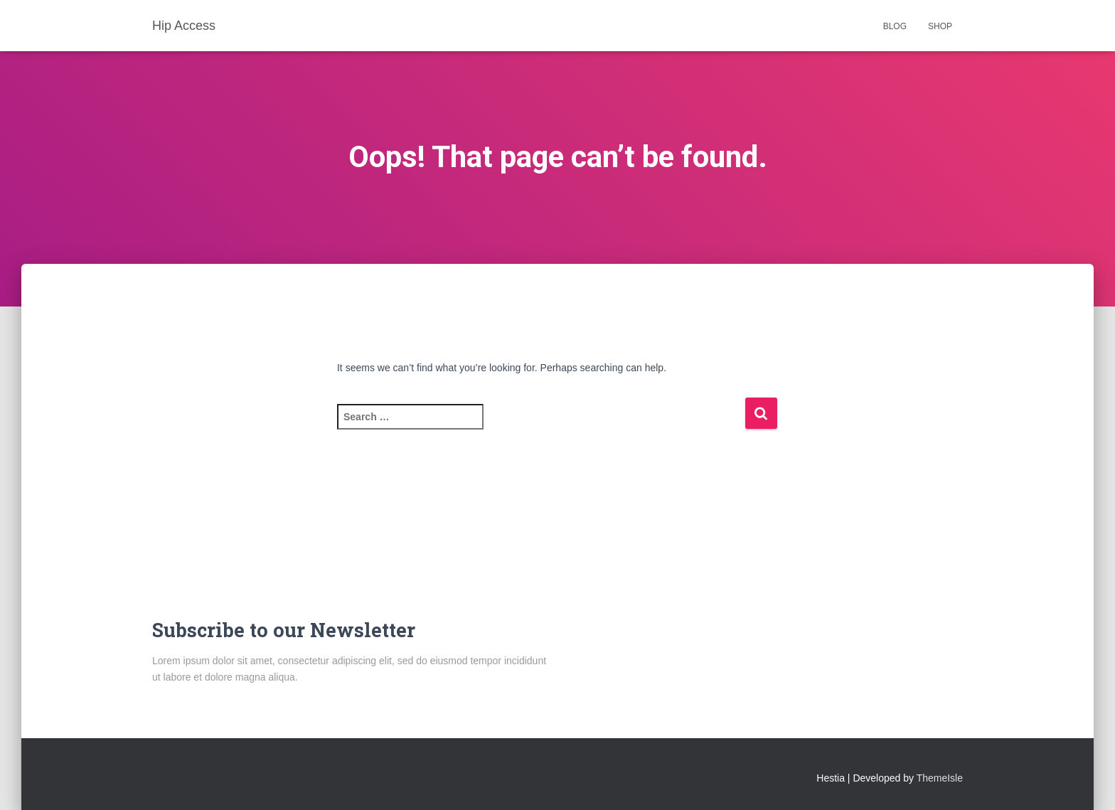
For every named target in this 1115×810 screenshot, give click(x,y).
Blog (895, 26)
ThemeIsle (940, 778)
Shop (940, 26)
